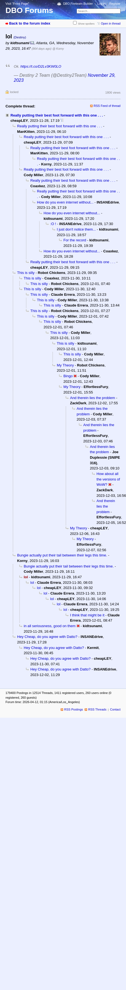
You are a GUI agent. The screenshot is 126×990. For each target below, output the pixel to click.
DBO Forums (29, 10)
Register (114, 3)
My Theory (65, 365)
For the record (74, 240)
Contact (115, 709)
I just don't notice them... (76, 229)
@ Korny (58, 48)
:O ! (53, 224)
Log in (101, 3)
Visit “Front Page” (17, 3)
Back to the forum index (29, 23)
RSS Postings (73, 709)
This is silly (25, 273)
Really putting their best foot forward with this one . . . (56, 115)
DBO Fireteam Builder (78, 3)
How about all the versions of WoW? (108, 479)
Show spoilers (86, 23)
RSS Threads (97, 709)
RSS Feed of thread (107, 105)
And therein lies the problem (92, 398)
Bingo (68, 376)
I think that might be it (87, 615)
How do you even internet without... (65, 202)
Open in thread (110, 23)
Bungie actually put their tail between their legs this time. (62, 555)
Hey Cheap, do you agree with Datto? (47, 637)
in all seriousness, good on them (50, 626)
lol (32, 582)
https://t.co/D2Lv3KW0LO (40, 66)
